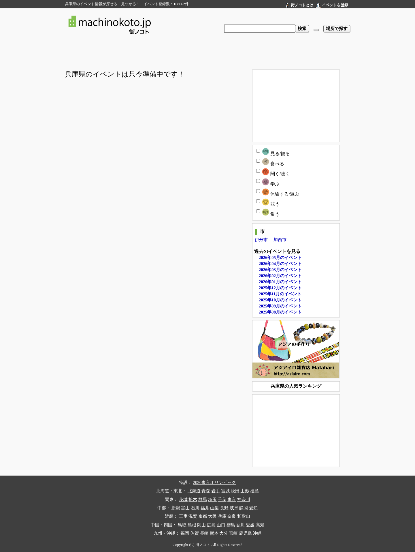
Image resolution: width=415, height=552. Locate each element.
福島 (254, 491)
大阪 (212, 516)
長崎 (204, 533)
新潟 (175, 508)
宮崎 (233, 533)
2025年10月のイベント (280, 300)
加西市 (279, 239)
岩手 (215, 491)
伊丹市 (261, 239)
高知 (260, 525)
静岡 (243, 508)
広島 (211, 525)
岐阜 (234, 508)
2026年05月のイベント (280, 257)
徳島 (231, 525)
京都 (202, 516)
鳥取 (182, 525)
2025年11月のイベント (280, 294)
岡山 (201, 525)
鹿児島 (245, 533)
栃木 (192, 499)
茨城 (183, 499)
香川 (240, 525)
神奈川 (243, 499)
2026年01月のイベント (280, 281)
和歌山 (243, 516)
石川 (195, 508)
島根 (192, 525)
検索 (302, 28)
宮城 (225, 491)
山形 (244, 491)
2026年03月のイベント (280, 269)
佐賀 (194, 533)
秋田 (235, 491)
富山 (185, 508)
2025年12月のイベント (280, 288)
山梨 (214, 508)
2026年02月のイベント (280, 275)
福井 (205, 508)
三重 (183, 516)
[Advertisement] (207, 54)
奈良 (231, 516)
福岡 (184, 533)
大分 (223, 533)
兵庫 (222, 516)
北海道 (194, 491)
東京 (231, 499)
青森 (205, 491)
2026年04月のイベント (280, 263)
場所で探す (337, 28)
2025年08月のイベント (280, 312)
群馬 (202, 499)
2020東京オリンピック (214, 482)
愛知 (253, 508)
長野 (224, 508)
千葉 (222, 499)
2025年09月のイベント (280, 306)
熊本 (214, 533)
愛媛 (250, 525)
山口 (221, 525)
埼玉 (212, 499)
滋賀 (192, 516)
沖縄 (257, 533)
